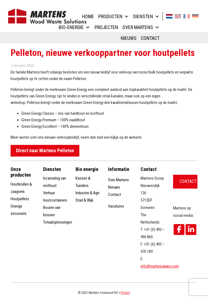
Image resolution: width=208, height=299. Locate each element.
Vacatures (116, 206)
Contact (150, 38)
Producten (113, 16)
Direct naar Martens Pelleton (45, 150)
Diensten (146, 16)
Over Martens (141, 27)
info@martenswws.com (160, 266)
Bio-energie (74, 27)
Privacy (125, 293)
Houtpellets (20, 198)
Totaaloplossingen (57, 222)
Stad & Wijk (84, 200)
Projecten (106, 27)
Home (88, 16)
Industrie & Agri (87, 192)
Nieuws (128, 38)
